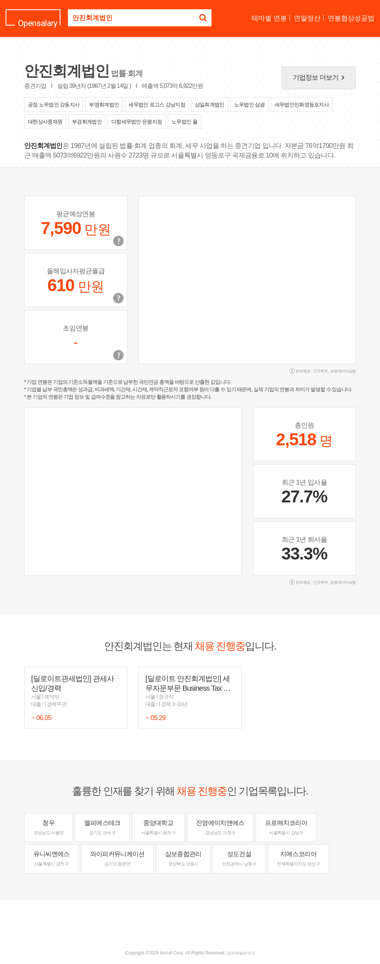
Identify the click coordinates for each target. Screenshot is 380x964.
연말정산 (307, 18)
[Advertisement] (190, 924)
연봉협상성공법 (351, 18)
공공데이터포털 (343, 371)
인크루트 (320, 371)
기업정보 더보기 (320, 77)
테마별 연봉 (269, 18)
